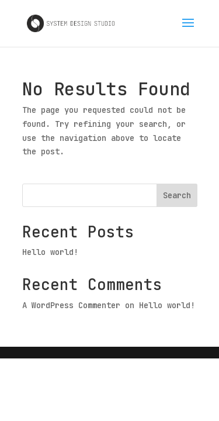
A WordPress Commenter (71, 305)
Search (177, 195)
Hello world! (50, 252)
